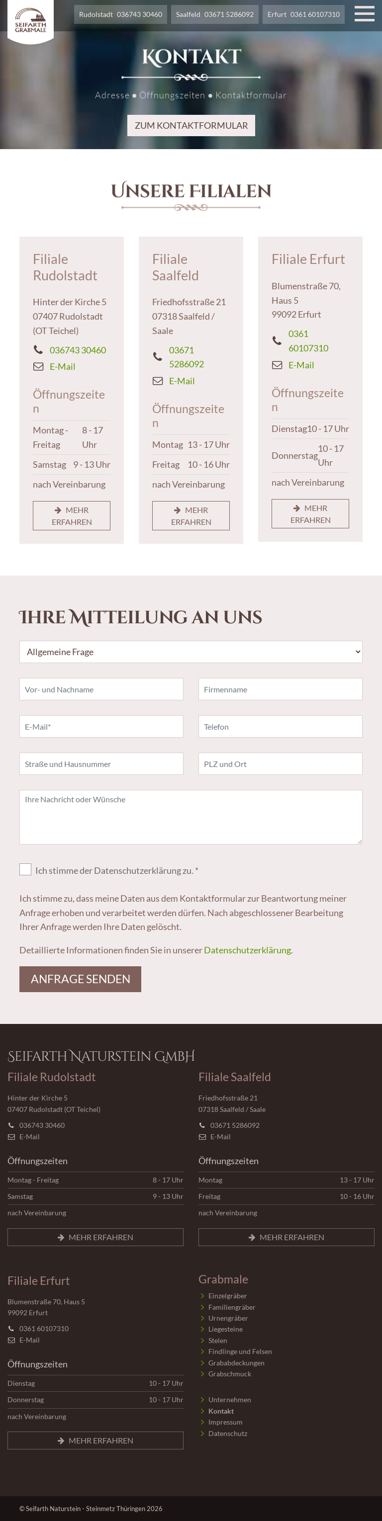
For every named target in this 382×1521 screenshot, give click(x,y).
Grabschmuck (229, 1373)
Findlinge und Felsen (240, 1351)
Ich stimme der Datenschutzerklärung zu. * (116, 870)
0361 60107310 (315, 14)
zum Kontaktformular (191, 124)
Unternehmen (229, 1399)
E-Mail (63, 366)
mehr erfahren (72, 515)
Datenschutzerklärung (247, 949)
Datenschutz (227, 1433)
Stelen (217, 1340)
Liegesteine (225, 1329)
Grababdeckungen (236, 1362)
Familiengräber (232, 1307)
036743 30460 (139, 14)
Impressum (225, 1422)
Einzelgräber (227, 1295)
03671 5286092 (229, 14)
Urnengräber (228, 1318)
